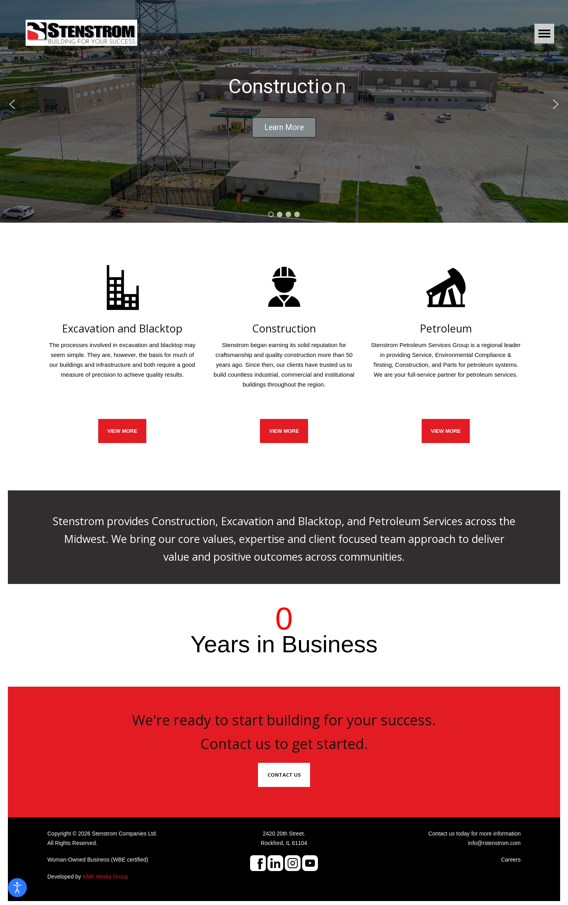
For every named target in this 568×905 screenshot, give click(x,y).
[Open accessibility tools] (17, 887)
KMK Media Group (105, 876)
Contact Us (284, 774)
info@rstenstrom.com (494, 843)
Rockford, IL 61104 (284, 843)
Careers (511, 859)
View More (446, 431)
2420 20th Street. (284, 833)
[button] (12, 104)
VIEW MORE (122, 431)
